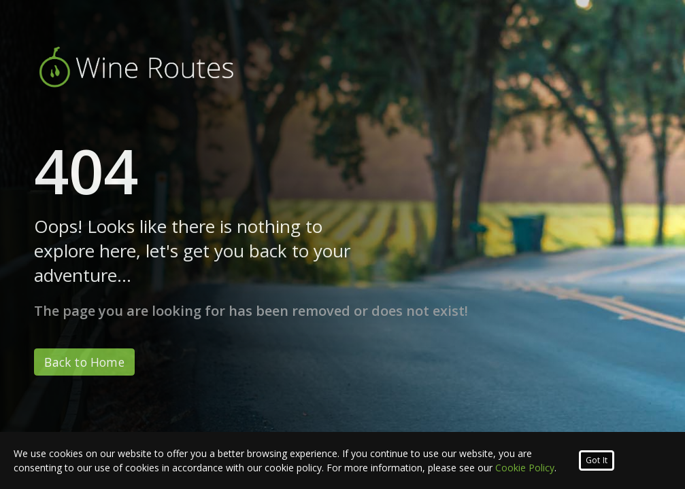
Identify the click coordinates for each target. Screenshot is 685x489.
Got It (596, 460)
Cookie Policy (524, 467)
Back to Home (84, 362)
